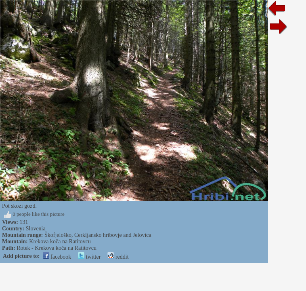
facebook (57, 257)
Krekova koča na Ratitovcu (60, 241)
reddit (117, 257)
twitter (89, 257)
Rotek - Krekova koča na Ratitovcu (56, 248)
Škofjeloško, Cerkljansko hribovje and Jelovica (97, 235)
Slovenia (36, 229)
